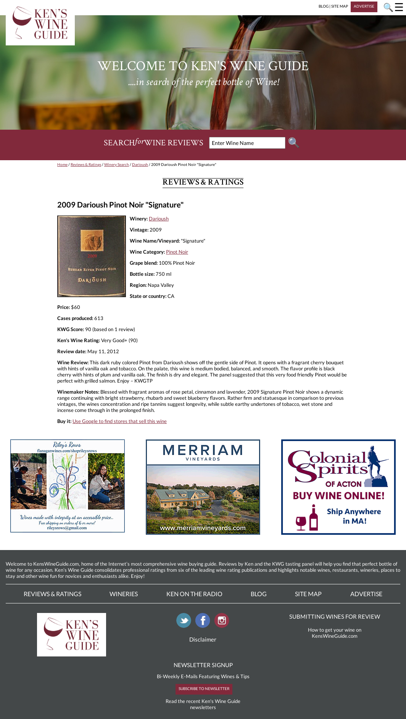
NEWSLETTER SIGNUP (203, 664)
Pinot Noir (177, 252)
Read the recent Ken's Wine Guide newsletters (203, 704)
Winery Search (116, 164)
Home (62, 164)
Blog (259, 593)
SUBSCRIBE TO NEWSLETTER (204, 688)
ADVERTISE (364, 6)
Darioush (140, 164)
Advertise (366, 593)
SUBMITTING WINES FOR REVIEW (334, 616)
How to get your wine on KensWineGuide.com (334, 633)
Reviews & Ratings (86, 164)
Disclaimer (202, 639)
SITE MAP (339, 6)
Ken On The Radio (194, 593)
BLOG (324, 6)
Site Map (308, 593)
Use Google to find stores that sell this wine (119, 421)
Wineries (124, 593)
